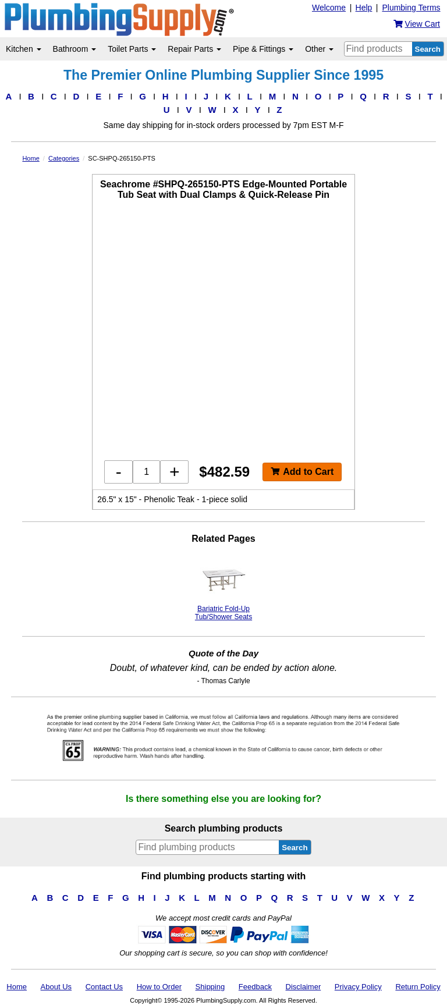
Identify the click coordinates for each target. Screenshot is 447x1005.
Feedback (255, 986)
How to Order (159, 986)
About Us (56, 986)
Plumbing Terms (411, 7)
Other (319, 49)
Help (364, 7)
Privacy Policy (358, 986)
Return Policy (417, 986)
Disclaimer (303, 986)
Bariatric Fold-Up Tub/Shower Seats (223, 588)
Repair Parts (194, 49)
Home (16, 986)
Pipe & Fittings (263, 49)
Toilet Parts (132, 49)
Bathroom (75, 49)
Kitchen (23, 49)
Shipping (210, 986)
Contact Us (104, 986)
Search (428, 49)
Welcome (329, 7)
